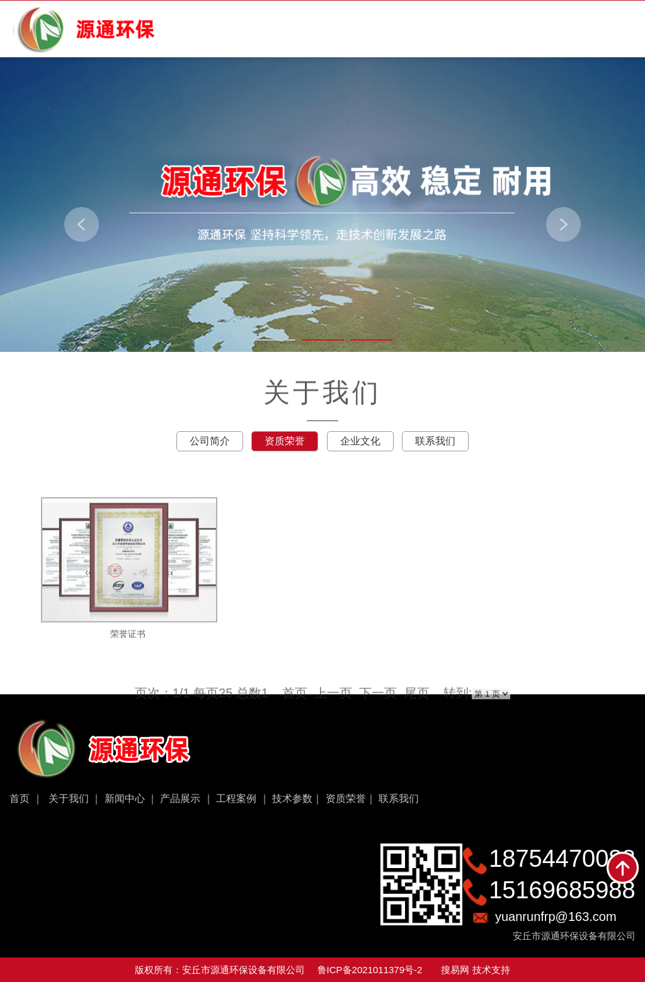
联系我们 (399, 798)
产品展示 (180, 798)
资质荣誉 (346, 798)
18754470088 (562, 858)
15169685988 (562, 890)
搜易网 (455, 969)
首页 (19, 798)
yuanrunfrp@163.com (556, 916)
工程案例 (236, 798)
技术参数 (292, 798)
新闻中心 (125, 798)
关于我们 (69, 798)
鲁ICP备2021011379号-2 (370, 969)
